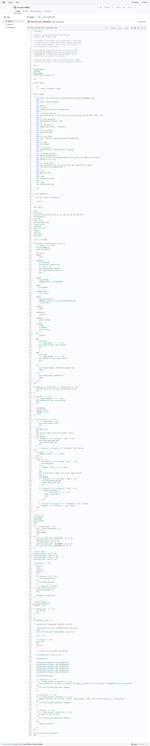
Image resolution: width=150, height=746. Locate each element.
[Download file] (132, 28)
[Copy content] (135, 28)
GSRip (27, 7)
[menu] (134, 744)
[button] (39, 17)
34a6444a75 (46, 22)
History (127, 28)
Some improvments (58, 22)
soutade (20, 7)
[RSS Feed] (100, 7)
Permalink (113, 28)
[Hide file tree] (4, 17)
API (147, 744)
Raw (107, 28)
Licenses (141, 744)
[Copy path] (54, 17)
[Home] (3, 2)
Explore (10, 2)
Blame (120, 28)
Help (17, 2)
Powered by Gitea (7, 744)
